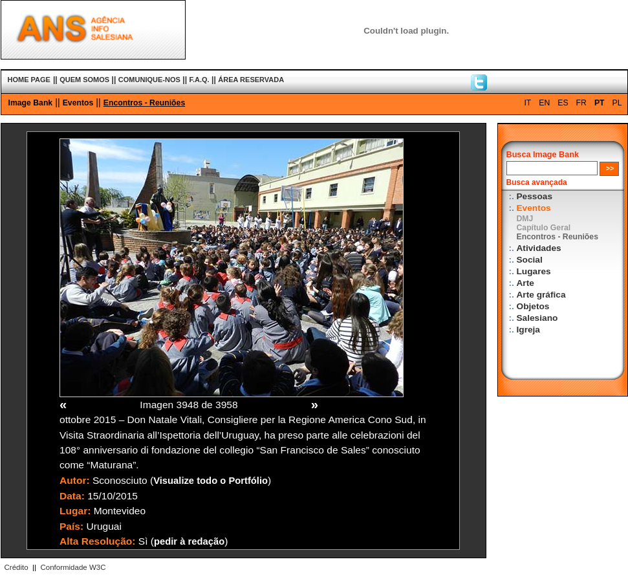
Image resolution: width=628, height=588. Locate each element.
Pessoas (535, 196)
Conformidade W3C (72, 567)
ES (563, 102)
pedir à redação (189, 541)
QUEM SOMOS (84, 79)
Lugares (534, 271)
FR (581, 102)
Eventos (78, 102)
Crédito (16, 567)
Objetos (533, 306)
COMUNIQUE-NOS (149, 79)
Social (530, 260)
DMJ (525, 218)
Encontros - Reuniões (144, 102)
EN (544, 102)
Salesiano (537, 318)
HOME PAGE (29, 79)
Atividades (539, 248)
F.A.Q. (199, 79)
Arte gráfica (541, 294)
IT (527, 102)
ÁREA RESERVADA (251, 79)
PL (617, 102)
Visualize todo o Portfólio (210, 480)
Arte (525, 283)
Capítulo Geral (544, 227)
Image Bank (30, 102)
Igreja (528, 329)
